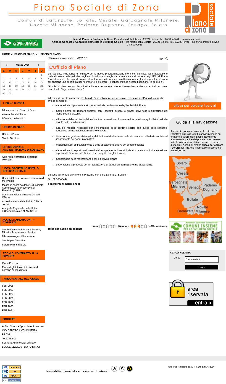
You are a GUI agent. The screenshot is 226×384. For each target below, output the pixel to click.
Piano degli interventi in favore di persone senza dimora (20, 268)
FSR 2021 (7, 298)
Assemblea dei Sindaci (14, 114)
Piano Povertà (10, 263)
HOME (6, 54)
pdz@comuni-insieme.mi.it (64, 183)
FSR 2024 (7, 310)
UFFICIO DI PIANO (13, 127)
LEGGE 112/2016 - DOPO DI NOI (21, 346)
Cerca (176, 257)
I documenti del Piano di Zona (18, 110)
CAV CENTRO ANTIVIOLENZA (19, 330)
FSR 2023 (7, 306)
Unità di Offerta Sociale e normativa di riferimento (23, 179)
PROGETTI (9, 319)
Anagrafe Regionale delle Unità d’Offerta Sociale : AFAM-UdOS (19, 209)
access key (89, 371)
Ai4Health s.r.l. (199, 366)
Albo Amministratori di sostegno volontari (19, 158)
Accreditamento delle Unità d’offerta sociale (22, 202)
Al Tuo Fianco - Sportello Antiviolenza (23, 326)
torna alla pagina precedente (65, 228)
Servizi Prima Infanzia (14, 244)
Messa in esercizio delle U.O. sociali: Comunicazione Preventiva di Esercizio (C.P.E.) (22, 188)
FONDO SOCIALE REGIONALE (21, 278)
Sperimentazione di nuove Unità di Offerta (21, 196)
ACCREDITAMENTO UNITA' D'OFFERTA (19, 221)
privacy (103, 371)
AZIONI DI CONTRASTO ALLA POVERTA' (20, 254)
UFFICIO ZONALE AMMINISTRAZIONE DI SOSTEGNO (23, 148)
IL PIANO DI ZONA (13, 103)
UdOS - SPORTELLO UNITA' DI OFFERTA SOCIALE (21, 169)
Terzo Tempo (9, 338)
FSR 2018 (7, 285)
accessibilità (54, 371)
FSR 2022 (7, 302)
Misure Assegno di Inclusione (18, 236)
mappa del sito (71, 371)
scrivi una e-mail (191, 39)
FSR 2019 (7, 289)
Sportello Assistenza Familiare (19, 342)
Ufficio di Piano (50, 54)
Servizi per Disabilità (13, 240)
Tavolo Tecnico (10, 138)
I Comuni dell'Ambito (13, 118)
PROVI (6, 334)
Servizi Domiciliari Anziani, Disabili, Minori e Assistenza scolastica (21, 231)
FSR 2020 (7, 294)
